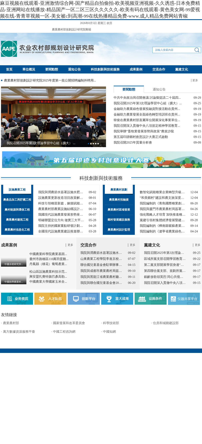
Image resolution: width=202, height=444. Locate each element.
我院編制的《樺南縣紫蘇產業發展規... (162, 225)
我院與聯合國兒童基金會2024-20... (101, 282)
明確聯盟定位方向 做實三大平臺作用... (61, 220)
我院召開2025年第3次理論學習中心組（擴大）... (148, 103)
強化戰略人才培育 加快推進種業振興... (162, 214)
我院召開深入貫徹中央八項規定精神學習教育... (147, 125)
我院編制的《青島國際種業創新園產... (162, 203)
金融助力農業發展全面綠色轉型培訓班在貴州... (147, 114)
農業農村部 (11, 323)
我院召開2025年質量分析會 (133, 142)
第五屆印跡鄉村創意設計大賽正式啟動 (141, 137)
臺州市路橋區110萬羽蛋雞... (48, 259)
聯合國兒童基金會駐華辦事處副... (101, 264)
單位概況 (28, 69)
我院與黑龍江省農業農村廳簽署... (101, 276)
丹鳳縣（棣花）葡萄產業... (48, 264)
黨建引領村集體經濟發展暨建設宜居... (162, 220)
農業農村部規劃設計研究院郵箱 (71, 29)
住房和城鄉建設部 (166, 323)
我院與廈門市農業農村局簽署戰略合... (162, 209)
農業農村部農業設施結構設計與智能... (61, 209)
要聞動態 (51, 69)
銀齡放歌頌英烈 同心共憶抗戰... (165, 276)
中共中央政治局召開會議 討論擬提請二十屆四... (147, 97)
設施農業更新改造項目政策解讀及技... (61, 197)
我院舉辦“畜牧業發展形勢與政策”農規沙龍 (144, 131)
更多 (195, 80)
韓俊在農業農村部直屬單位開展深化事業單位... (147, 120)
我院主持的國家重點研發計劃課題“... (61, 225)
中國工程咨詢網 (64, 331)
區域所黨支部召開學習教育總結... (165, 258)
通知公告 (74, 69)
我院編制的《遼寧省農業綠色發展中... (162, 231)
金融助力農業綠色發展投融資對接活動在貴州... (147, 108)
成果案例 (136, 69)
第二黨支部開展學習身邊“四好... (165, 264)
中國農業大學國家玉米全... (48, 281)
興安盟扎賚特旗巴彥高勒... (48, 276)
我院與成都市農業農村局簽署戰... (101, 270)
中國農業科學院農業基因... (48, 254)
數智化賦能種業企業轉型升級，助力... (162, 192)
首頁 (9, 69)
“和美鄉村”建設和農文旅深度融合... (162, 197)
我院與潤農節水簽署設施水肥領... (101, 252)
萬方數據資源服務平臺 (19, 331)
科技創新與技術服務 (105, 69)
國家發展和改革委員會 (69, 323)
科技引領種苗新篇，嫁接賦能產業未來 (61, 203)
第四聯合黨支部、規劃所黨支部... (165, 270)
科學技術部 (111, 323)
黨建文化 (181, 69)
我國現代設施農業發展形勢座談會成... (61, 214)
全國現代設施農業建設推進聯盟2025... (61, 231)
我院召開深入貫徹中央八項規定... (165, 282)
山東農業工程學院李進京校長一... (101, 258)
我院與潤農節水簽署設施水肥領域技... (61, 192)
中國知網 (109, 331)
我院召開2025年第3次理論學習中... (165, 252)
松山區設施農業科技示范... (48, 271)
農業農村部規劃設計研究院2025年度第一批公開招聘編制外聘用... (50, 80)
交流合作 (158, 69)
